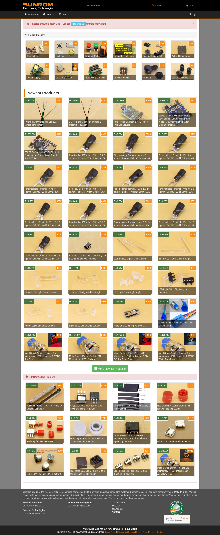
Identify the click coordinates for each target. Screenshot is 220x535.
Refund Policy (110, 532)
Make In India (180, 492)
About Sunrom (119, 502)
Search (156, 5)
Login (193, 14)
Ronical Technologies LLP (81, 502)
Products (31, 14)
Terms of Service (156, 532)
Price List (116, 505)
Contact (64, 14)
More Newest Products (110, 368)
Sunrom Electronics (33, 502)
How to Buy (117, 509)
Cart (189, 5)
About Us (49, 14)
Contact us (78, 24)
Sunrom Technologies (34, 510)
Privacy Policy (142, 532)
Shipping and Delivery (126, 532)
